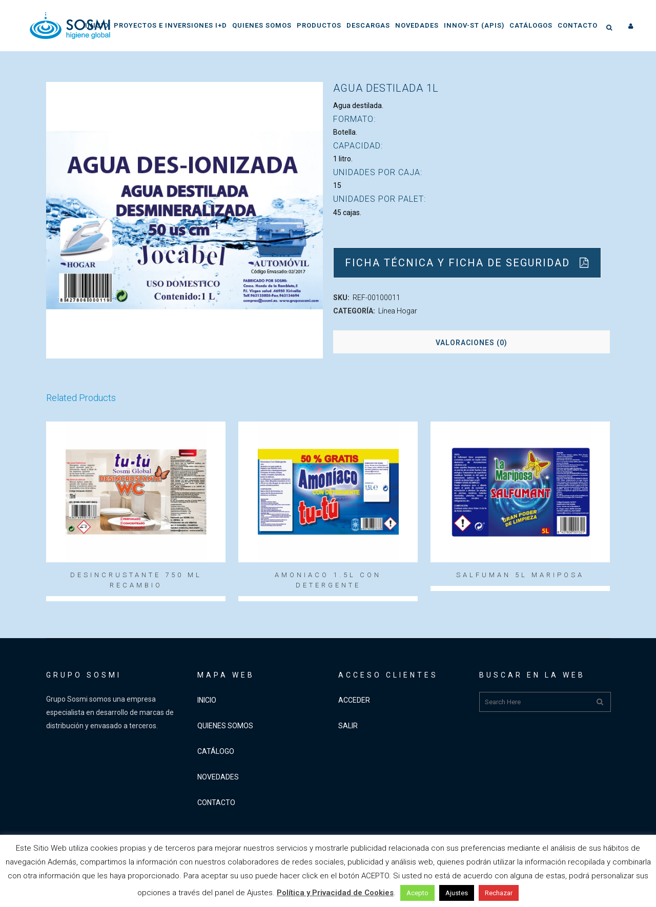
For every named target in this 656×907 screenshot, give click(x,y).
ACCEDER (354, 700)
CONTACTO (216, 802)
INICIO (206, 700)
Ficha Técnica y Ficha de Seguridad (467, 263)
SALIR (348, 726)
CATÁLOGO (215, 751)
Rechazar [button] (498, 893)
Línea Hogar (397, 311)
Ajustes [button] (456, 893)
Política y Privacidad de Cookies (335, 892)
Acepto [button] (417, 893)
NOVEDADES (218, 777)
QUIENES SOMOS (225, 726)
